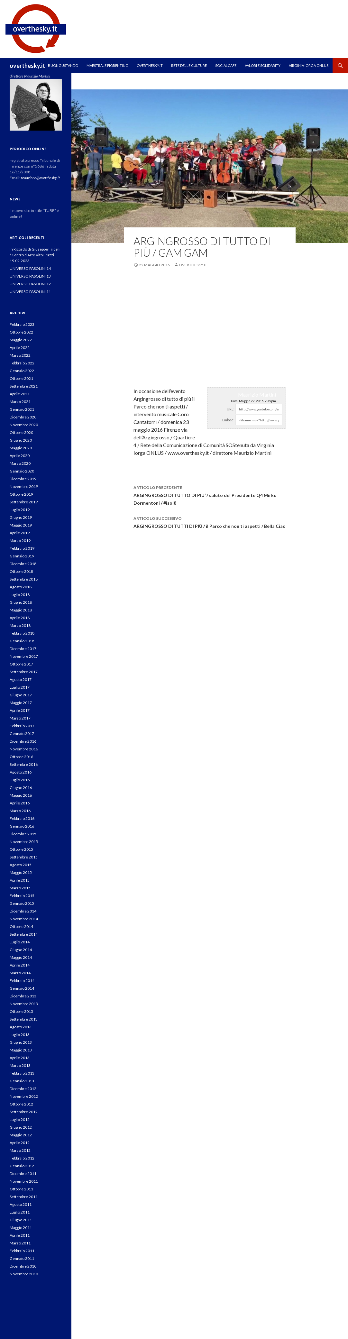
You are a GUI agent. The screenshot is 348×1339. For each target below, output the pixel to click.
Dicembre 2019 (23, 478)
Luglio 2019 (20, 509)
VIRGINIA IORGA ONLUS (308, 65)
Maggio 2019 (21, 525)
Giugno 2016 (21, 787)
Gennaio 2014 (22, 988)
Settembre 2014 (24, 934)
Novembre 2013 (24, 1003)
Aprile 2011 (20, 1235)
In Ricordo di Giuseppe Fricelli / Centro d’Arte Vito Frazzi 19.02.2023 (35, 255)
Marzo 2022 (20, 355)
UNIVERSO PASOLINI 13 (30, 276)
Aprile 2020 (20, 455)
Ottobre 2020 (21, 432)
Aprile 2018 (20, 617)
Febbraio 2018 (22, 633)
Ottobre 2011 (21, 1189)
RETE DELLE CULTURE (189, 65)
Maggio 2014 (21, 957)
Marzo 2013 (20, 1065)
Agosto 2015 (21, 864)
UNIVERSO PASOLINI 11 (30, 291)
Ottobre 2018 (21, 571)
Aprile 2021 (20, 393)
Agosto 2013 (21, 1026)
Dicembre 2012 (23, 1088)
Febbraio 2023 (22, 324)
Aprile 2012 (20, 1142)
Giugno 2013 (21, 1042)
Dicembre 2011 (23, 1173)
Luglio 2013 (20, 1034)
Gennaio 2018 (22, 640)
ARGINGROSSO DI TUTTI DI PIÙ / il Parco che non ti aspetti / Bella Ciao (209, 522)
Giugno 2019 (21, 517)
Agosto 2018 (21, 586)
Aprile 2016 (20, 803)
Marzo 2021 (20, 401)
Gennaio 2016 (22, 826)
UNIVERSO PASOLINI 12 (30, 283)
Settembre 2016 (24, 764)
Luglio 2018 (20, 594)
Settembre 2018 (24, 579)
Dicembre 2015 (23, 833)
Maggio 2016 (21, 795)
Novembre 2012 (24, 1096)
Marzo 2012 (20, 1150)
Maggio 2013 (21, 1050)
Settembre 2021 (24, 386)
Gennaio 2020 (22, 471)
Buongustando (63, 65)
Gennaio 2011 (22, 1258)
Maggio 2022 (21, 339)
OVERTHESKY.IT (150, 65)
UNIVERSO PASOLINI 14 (30, 268)
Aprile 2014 (20, 965)
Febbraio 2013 (22, 1073)
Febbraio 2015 (22, 895)
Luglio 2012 (20, 1119)
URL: (230, 409)
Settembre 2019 (24, 502)
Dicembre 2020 (23, 417)
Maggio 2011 (21, 1227)
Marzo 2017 (20, 718)
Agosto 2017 (21, 679)
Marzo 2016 (20, 810)
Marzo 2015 (20, 887)
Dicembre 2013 (23, 996)
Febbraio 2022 (22, 363)
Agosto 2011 (21, 1204)
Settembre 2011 (24, 1196)
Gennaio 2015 (22, 903)
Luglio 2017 (20, 687)
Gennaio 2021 (22, 409)
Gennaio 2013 (22, 1080)
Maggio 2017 (21, 702)
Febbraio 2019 (22, 548)
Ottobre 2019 (21, 494)
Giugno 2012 (21, 1127)
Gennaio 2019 (22, 556)
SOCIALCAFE (225, 65)
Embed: (228, 420)
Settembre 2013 (24, 1019)
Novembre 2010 (24, 1273)
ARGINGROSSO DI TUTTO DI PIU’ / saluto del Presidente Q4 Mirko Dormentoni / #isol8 (209, 495)
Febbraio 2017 (22, 725)
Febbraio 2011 (22, 1250)
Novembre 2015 (24, 841)
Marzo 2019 (20, 540)
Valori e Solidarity (262, 65)
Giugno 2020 (21, 440)
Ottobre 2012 (21, 1104)
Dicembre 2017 (23, 648)
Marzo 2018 (20, 625)
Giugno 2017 (21, 694)
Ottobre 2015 (21, 849)
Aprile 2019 (20, 532)
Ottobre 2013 (21, 1011)
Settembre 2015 (24, 857)
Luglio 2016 (20, 779)
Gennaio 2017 (22, 733)
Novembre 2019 (24, 486)
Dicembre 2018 (23, 563)
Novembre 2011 (24, 1181)
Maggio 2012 (21, 1135)
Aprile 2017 (20, 710)
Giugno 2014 (21, 949)
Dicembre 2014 (23, 911)
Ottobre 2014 (21, 926)
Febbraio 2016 (22, 818)
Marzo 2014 (20, 972)
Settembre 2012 (24, 1111)
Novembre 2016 (24, 749)
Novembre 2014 (24, 918)
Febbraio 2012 (22, 1158)
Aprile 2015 (20, 880)
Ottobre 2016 (21, 756)
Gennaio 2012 (22, 1165)
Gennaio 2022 (22, 370)
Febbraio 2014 (22, 980)
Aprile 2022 (20, 347)
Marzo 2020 (20, 463)
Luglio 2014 (20, 942)
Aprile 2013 (20, 1057)
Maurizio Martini (257, 394)
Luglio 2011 (20, 1212)
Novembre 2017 (24, 656)
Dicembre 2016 (23, 741)
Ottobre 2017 (21, 664)
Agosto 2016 (21, 772)
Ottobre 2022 (21, 332)
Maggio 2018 (21, 610)
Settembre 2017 (24, 671)
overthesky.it (27, 65)
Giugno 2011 (21, 1219)
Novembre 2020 (24, 424)
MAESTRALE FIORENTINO (107, 65)
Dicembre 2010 (23, 1266)
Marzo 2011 (20, 1243)
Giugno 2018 (21, 602)
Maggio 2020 (21, 447)
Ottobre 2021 (21, 378)
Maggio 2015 (21, 872)
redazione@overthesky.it (40, 177)
